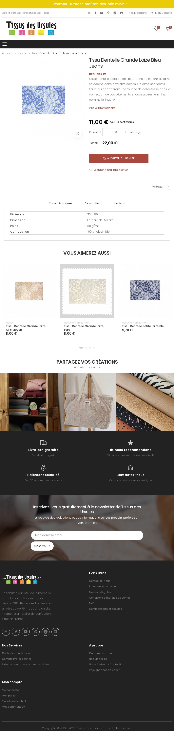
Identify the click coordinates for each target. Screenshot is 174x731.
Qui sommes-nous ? (102, 642)
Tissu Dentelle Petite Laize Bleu (143, 326)
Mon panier (9, 685)
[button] (81, 348)
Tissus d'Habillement (77, 323)
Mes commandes (13, 696)
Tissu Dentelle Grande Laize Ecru (84, 328)
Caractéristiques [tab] (65, 203)
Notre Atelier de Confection (106, 654)
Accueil (7, 53)
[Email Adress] (70, 535)
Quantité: (95, 132)
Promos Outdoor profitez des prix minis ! (90, 4)
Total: (93, 143)
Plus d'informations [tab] (102, 108)
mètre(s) (135, 132)
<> (169, 186)
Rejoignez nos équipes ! (104, 659)
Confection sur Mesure (16, 642)
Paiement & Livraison (102, 576)
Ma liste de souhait (14, 690)
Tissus (22, 53)
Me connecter (11, 679)
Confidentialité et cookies (105, 598)
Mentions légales (100, 581)
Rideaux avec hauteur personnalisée (25, 654)
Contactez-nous (99, 570)
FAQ (91, 592)
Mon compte (161, 13)
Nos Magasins (137, 13)
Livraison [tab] (115, 203)
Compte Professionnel (16, 648)
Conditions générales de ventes (109, 587)
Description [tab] (93, 203)
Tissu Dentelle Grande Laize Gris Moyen (26, 328)
